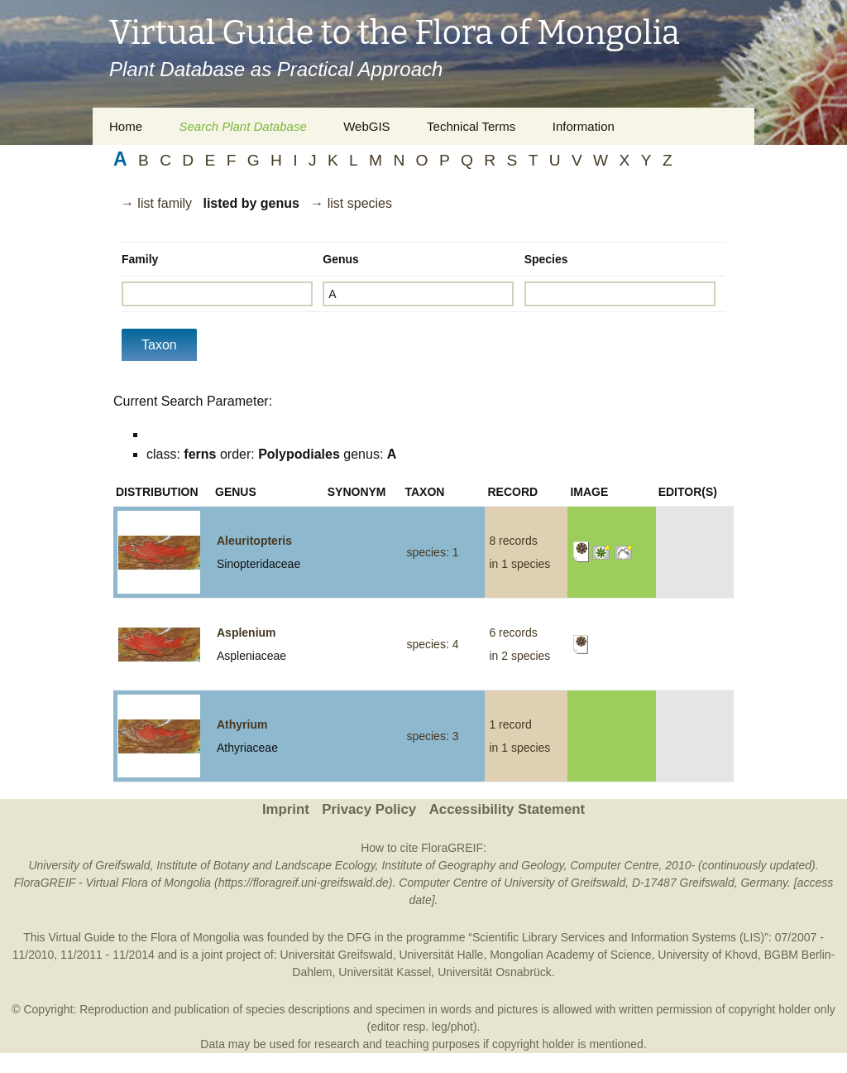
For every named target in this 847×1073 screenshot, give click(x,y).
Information (584, 126)
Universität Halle (441, 954)
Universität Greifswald (336, 954)
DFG (359, 937)
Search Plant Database (242, 126)
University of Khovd (708, 954)
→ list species (351, 203)
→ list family (156, 203)
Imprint (285, 809)
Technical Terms (471, 126)
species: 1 (432, 552)
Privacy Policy (369, 809)
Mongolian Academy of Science (570, 954)
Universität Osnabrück (495, 972)
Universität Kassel (384, 972)
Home (125, 126)
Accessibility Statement (507, 809)
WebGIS (366, 126)
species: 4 (432, 644)
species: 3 (432, 736)
